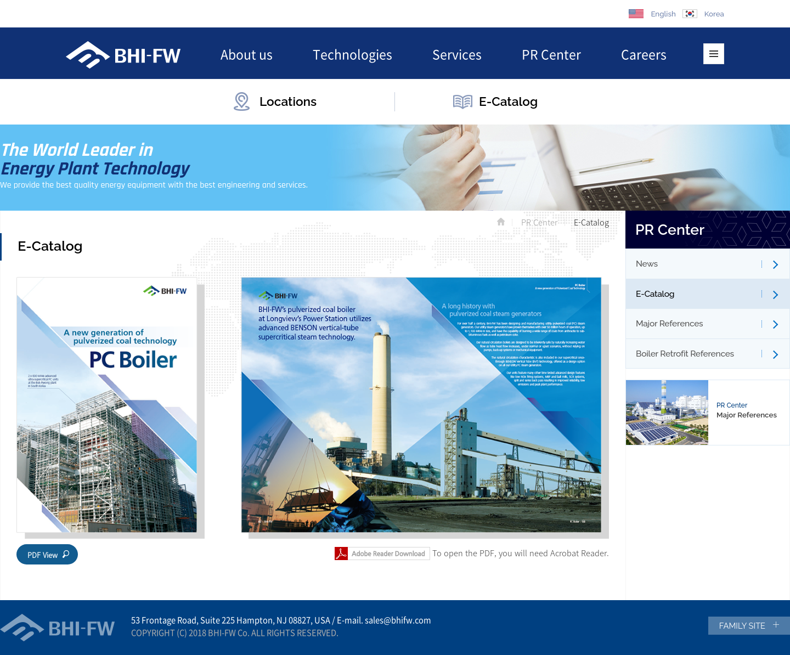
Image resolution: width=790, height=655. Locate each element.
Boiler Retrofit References (685, 353)
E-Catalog (508, 101)
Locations (288, 101)
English (663, 13)
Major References (669, 323)
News (647, 263)
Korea (714, 13)
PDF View (42, 555)
